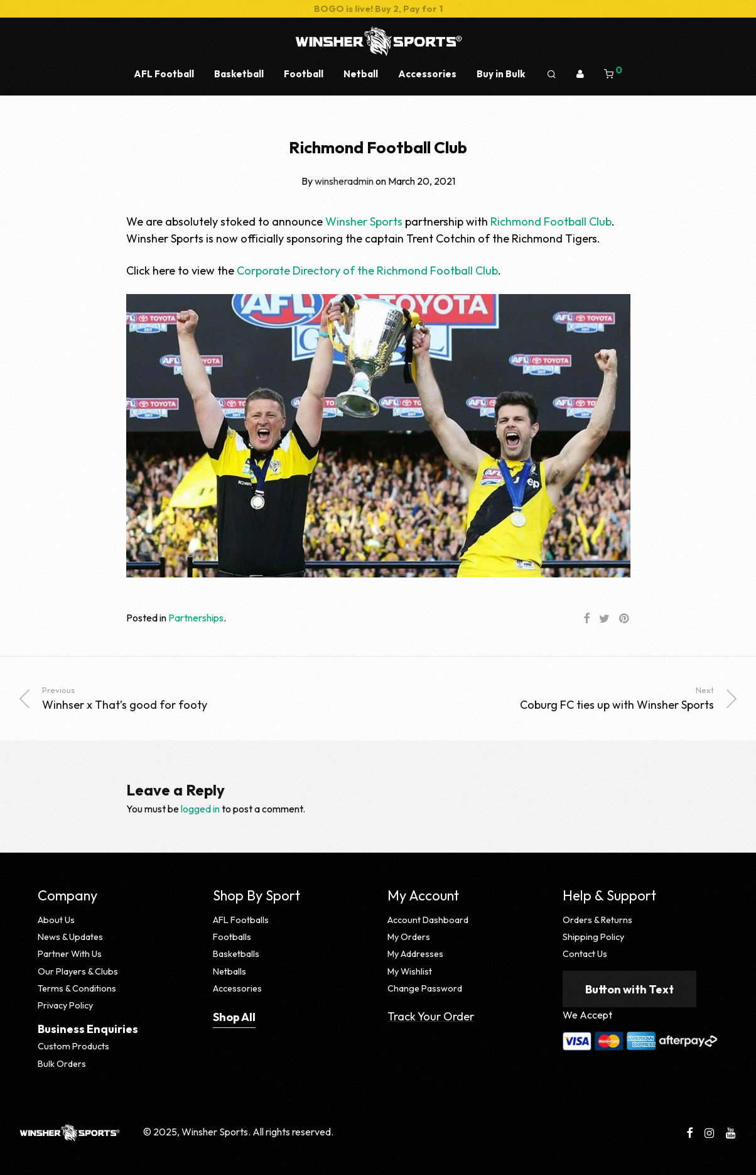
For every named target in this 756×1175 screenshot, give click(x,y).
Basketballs (236, 953)
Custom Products (73, 1046)
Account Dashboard (427, 920)
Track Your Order (430, 1016)
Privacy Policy (65, 1005)
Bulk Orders (62, 1063)
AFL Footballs (241, 920)
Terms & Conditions (77, 988)
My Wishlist (409, 971)
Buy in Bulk (501, 74)
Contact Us (585, 953)
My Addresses (415, 953)
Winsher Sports (363, 221)
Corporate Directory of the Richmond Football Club (367, 270)
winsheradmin (344, 181)
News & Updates (70, 937)
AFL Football (164, 74)
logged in (200, 808)
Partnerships (196, 617)
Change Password (424, 988)
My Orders (408, 937)
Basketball (239, 74)
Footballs (232, 937)
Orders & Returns (597, 920)
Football (303, 74)
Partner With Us (70, 953)
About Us (56, 920)
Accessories (427, 74)
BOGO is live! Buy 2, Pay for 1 (378, 8)
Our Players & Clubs (78, 971)
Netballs (229, 971)
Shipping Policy (593, 937)
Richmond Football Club (551, 221)
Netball (360, 74)
